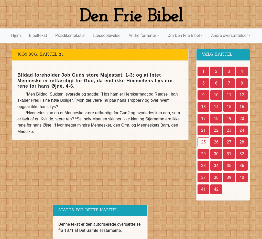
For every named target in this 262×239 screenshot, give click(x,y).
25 (203, 142)
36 (241, 165)
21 (203, 130)
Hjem (16, 35)
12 (241, 94)
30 (216, 153)
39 (229, 177)
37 (203, 177)
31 (229, 153)
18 (216, 118)
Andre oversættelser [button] (229, 35)
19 (229, 118)
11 (229, 94)
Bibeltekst (38, 35)
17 (203, 118)
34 (216, 165)
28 (241, 142)
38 (216, 177)
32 (241, 153)
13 (203, 106)
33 (203, 165)
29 (203, 153)
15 (229, 106)
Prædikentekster (70, 35)
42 (216, 189)
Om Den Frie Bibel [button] (183, 35)
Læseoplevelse (106, 35)
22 (216, 130)
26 (216, 142)
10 (216, 94)
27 (229, 142)
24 (241, 130)
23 (229, 130)
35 (229, 165)
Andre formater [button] (142, 35)
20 (241, 118)
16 (241, 106)
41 (203, 189)
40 (241, 177)
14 (216, 106)
